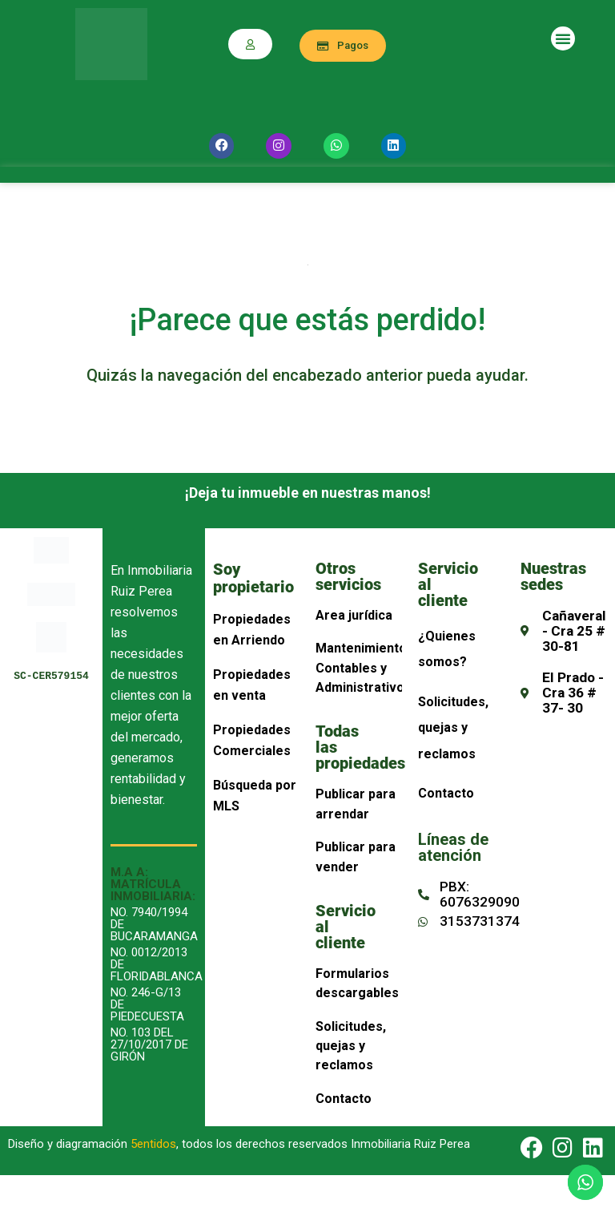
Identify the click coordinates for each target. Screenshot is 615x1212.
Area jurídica (354, 615)
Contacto (344, 1098)
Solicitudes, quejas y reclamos (351, 1046)
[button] (563, 38)
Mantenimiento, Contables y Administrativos (364, 667)
